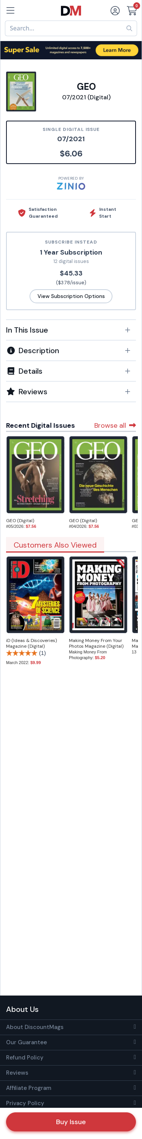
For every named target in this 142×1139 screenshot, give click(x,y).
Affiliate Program (28, 1088)
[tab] (71, 329)
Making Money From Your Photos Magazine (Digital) (96, 643)
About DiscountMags (35, 1027)
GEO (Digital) (20, 521)
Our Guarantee (26, 1042)
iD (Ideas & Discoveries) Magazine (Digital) (31, 643)
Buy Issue (71, 1121)
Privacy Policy (25, 1103)
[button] (71, 330)
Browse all (115, 425)
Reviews (17, 1073)
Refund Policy (25, 1057)
